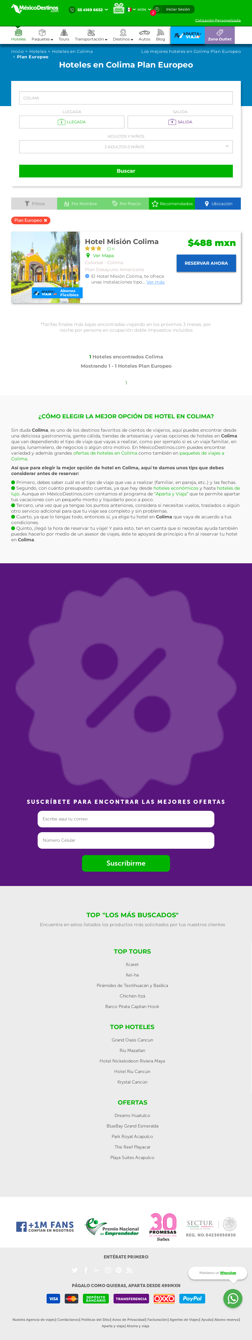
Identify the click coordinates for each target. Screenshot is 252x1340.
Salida (180, 111)
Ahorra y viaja (138, 1326)
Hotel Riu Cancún (132, 1071)
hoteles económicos (175, 488)
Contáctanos (68, 1320)
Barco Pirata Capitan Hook (132, 1006)
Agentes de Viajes (184, 1320)
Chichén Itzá (132, 996)
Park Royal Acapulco (132, 1136)
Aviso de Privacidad (128, 1320)
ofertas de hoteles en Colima (105, 453)
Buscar (126, 171)
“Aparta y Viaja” (171, 494)
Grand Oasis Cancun (132, 1040)
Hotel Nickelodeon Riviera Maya (132, 1061)
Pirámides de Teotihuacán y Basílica (132, 985)
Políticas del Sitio (95, 1320)
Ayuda (206, 1320)
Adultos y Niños (126, 136)
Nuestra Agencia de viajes (33, 1320)
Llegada (72, 111)
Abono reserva (226, 1320)
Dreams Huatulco (132, 1115)
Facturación (157, 1320)
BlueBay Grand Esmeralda (133, 1126)
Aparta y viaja (113, 1326)
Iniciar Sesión (178, 9)
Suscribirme (126, 863)
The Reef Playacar (133, 1147)
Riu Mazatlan (132, 1050)
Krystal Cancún (132, 1082)
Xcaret (132, 964)
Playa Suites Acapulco (132, 1157)
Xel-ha (132, 975)
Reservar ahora (206, 263)
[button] (94, 35)
